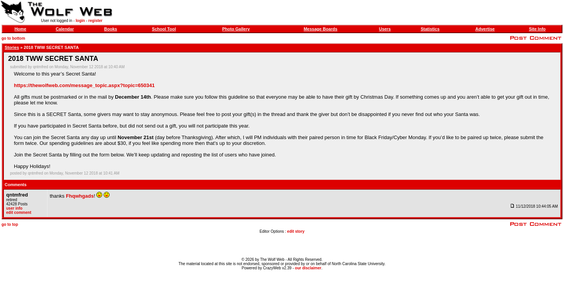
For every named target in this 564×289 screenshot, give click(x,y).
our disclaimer (308, 268)
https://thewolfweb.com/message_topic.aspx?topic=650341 (84, 85)
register (95, 20)
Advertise (485, 29)
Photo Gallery (236, 29)
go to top (10, 224)
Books (110, 29)
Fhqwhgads (80, 196)
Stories (12, 47)
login (80, 20)
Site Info (537, 29)
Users (385, 29)
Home (21, 29)
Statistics (430, 29)
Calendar (65, 29)
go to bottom (13, 38)
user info (14, 208)
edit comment (18, 212)
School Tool (164, 29)
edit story (296, 231)
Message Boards (320, 29)
